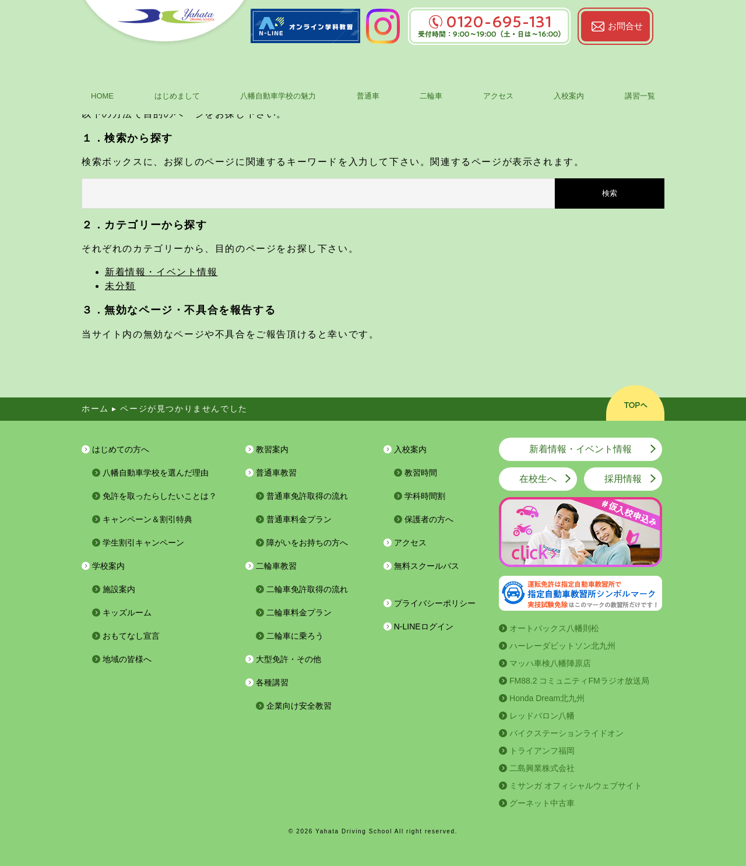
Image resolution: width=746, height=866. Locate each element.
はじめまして (177, 95)
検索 (609, 193)
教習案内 (272, 449)
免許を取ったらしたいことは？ (160, 496)
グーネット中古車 (542, 803)
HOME (102, 95)
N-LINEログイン (423, 626)
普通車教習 (276, 472)
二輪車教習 (276, 566)
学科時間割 (424, 496)
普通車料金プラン (299, 519)
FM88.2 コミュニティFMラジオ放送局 (579, 680)
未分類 (120, 286)
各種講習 (272, 682)
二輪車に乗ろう (294, 635)
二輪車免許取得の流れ (307, 589)
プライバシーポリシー (435, 603)
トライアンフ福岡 (542, 750)
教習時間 (420, 472)
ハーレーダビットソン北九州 (562, 645)
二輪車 (431, 95)
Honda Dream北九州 (547, 698)
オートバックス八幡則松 (554, 628)
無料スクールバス (426, 566)
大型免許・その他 (288, 659)
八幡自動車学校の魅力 (278, 95)
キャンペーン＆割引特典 (147, 519)
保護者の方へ (428, 519)
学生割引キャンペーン (143, 542)
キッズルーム (127, 612)
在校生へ (538, 479)
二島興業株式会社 (542, 768)
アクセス (498, 95)
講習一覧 (640, 95)
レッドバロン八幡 (542, 715)
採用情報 (623, 479)
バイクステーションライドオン (566, 733)
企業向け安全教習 (299, 705)
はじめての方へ (120, 449)
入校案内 (569, 95)
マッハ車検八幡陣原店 (550, 663)
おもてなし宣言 (131, 635)
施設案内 (119, 589)
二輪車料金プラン (299, 612)
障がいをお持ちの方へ (307, 542)
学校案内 (108, 566)
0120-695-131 (489, 22)
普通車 (368, 95)
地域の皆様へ (127, 659)
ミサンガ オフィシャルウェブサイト (575, 785)
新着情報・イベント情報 (161, 272)
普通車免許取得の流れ (307, 496)
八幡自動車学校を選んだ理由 (156, 472)
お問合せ (625, 26)
